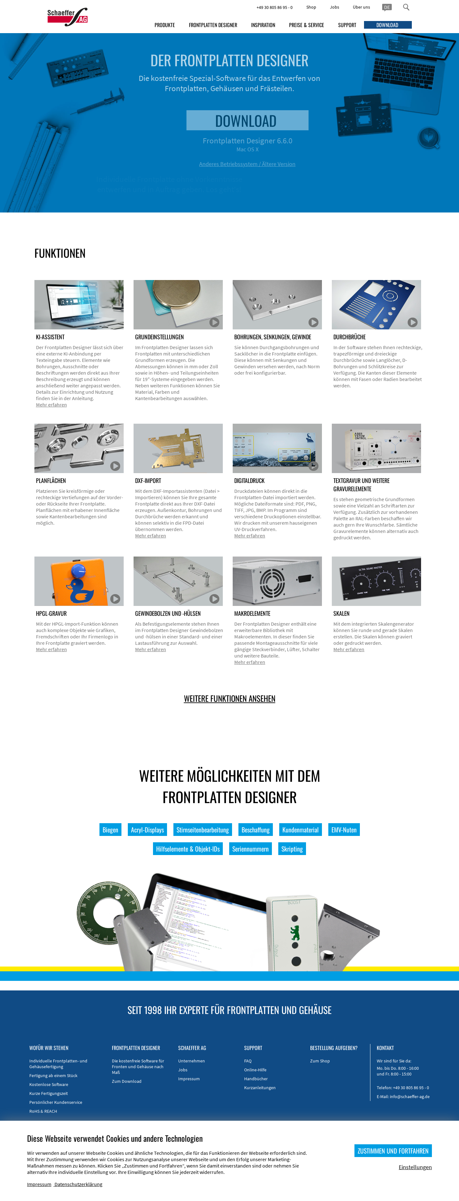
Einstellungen (415, 1167)
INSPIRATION (263, 25)
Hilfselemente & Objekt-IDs (188, 848)
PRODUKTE (165, 25)
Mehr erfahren (51, 404)
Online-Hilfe (255, 1070)
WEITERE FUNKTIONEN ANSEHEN (229, 698)
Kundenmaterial (300, 829)
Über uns (361, 7)
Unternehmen (191, 1061)
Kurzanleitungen (260, 1087)
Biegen (110, 829)
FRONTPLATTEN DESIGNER (213, 25)
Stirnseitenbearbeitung (203, 829)
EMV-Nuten (344, 829)
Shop (311, 7)
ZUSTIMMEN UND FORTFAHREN (393, 1150)
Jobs (334, 7)
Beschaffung (256, 829)
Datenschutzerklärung (78, 1184)
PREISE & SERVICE (306, 25)
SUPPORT (347, 25)
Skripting (292, 848)
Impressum (189, 1079)
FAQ (247, 1061)
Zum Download (127, 1081)
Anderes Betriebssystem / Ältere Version (269, 164)
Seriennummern (250, 848)
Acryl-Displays (147, 829)
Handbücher (256, 1079)
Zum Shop (320, 1061)
